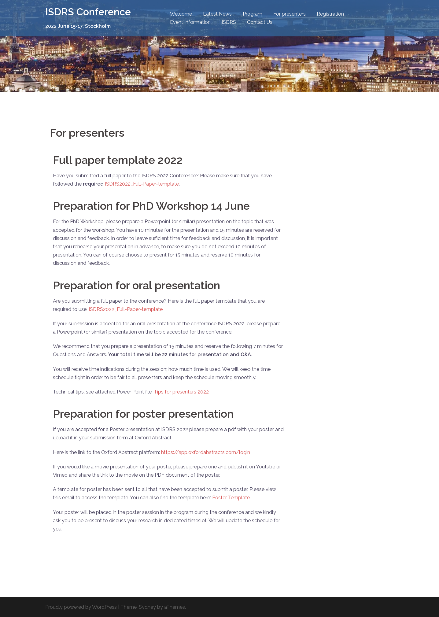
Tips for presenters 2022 (181, 392)
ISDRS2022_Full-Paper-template (142, 184)
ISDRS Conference (88, 11)
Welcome (181, 14)
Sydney (147, 607)
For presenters (289, 14)
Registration (330, 14)
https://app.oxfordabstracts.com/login (205, 452)
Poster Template (231, 498)
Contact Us (259, 22)
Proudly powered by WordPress (81, 607)
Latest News (217, 14)
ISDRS (229, 22)
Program (252, 14)
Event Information (190, 22)
